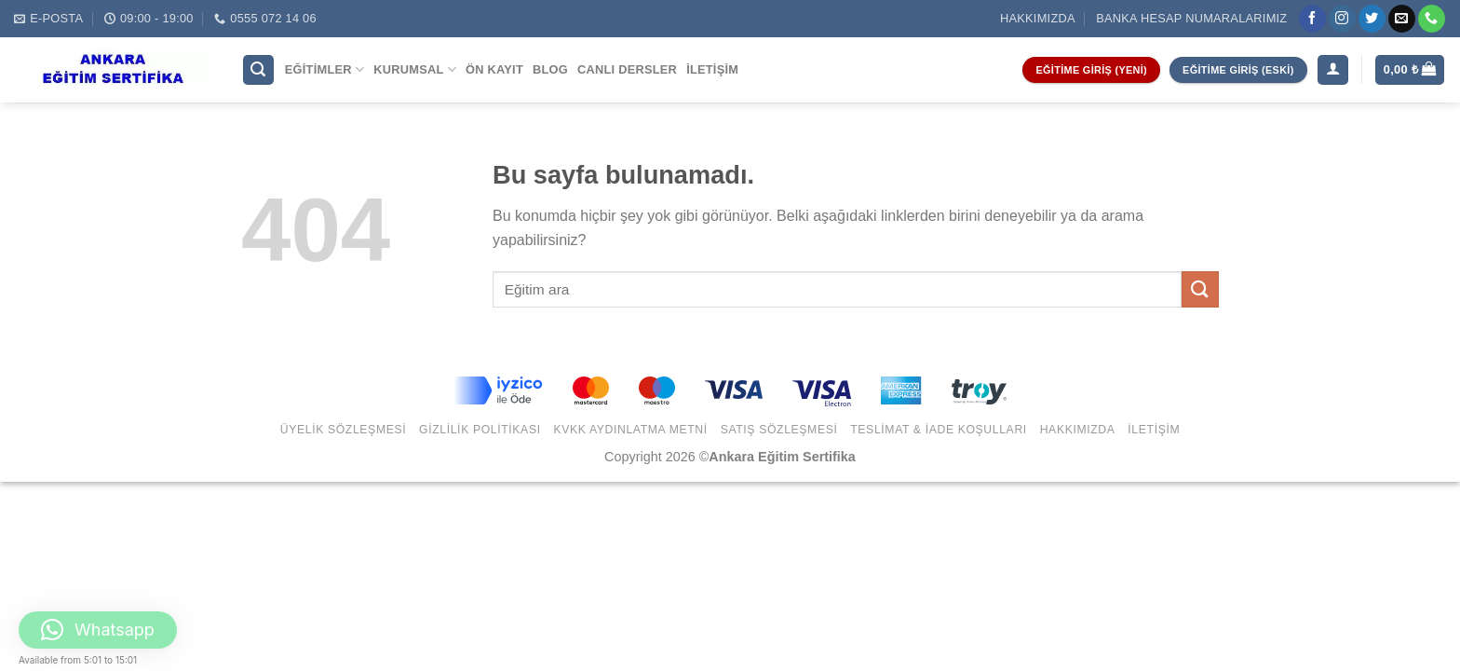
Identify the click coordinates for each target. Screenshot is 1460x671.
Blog (550, 69)
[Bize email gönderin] (1401, 19)
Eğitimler (324, 69)
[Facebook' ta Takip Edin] (1312, 19)
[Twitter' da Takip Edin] (1372, 19)
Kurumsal (414, 69)
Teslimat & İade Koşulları (938, 429)
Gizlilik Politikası (480, 429)
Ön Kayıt (494, 69)
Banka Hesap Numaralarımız (1191, 18)
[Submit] (1200, 289)
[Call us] (1431, 19)
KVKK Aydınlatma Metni (630, 429)
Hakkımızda (1037, 18)
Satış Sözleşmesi (779, 429)
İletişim (712, 69)
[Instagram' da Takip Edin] (1342, 19)
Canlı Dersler (627, 69)
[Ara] (259, 70)
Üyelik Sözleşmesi (343, 429)
